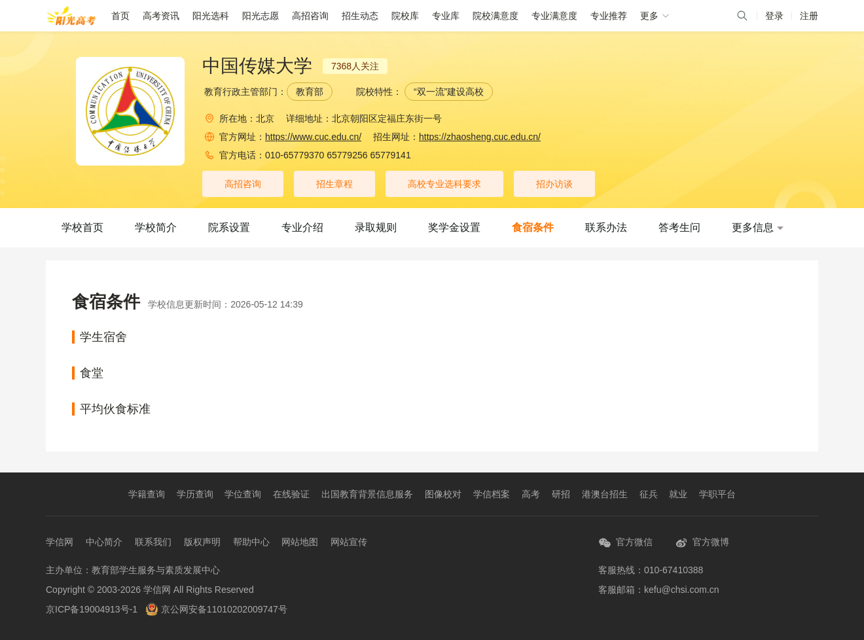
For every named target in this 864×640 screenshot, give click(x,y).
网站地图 (299, 542)
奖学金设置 (454, 227)
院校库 (405, 15)
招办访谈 (554, 184)
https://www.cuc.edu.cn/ (313, 137)
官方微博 (702, 542)
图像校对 (443, 494)
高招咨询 (310, 15)
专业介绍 (302, 227)
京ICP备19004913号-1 (91, 609)
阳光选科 (210, 15)
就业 (678, 494)
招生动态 (360, 15)
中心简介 (104, 542)
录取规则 (376, 227)
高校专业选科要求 (444, 184)
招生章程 (334, 184)
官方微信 (625, 542)
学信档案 (491, 494)
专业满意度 (554, 15)
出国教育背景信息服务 (367, 494)
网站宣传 (349, 542)
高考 (531, 494)
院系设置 (229, 227)
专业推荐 (608, 15)
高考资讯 (161, 15)
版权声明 (202, 542)
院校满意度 (495, 15)
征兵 (648, 494)
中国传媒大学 (257, 66)
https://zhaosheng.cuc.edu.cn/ (480, 137)
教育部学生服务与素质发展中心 (156, 570)
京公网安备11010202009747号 (216, 609)
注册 (809, 15)
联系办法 (606, 227)
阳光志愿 (260, 15)
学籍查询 (146, 494)
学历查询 (195, 494)
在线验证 (291, 494)
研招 (561, 494)
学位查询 (243, 494)
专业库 (445, 15)
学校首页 (82, 227)
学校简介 (156, 227)
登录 (774, 15)
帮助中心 (251, 542)
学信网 (59, 542)
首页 (120, 15)
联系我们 (153, 542)
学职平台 (717, 494)
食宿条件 (533, 227)
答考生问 (679, 227)
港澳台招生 (605, 494)
